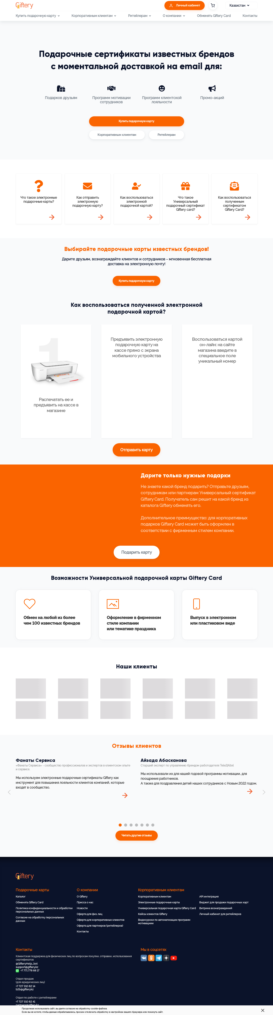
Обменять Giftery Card (214, 16)
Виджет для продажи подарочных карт (223, 902)
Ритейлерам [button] (139, 16)
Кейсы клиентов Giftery (152, 914)
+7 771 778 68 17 (27, 970)
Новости (82, 908)
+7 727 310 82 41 (25, 1001)
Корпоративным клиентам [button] (94, 16)
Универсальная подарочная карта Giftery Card (167, 908)
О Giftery (82, 896)
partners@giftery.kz (27, 1005)
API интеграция (209, 896)
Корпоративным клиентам (154, 896)
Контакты (250, 16)
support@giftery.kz (27, 967)
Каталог (20, 896)
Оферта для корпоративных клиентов (100, 919)
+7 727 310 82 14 (25, 986)
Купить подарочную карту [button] (38, 16)
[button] (9, 792)
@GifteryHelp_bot (26, 963)
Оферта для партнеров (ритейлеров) (100, 925)
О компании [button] (174, 16)
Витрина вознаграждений (215, 908)
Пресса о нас (85, 902)
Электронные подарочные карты (159, 902)
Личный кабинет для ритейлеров (220, 914)
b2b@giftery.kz (24, 989)
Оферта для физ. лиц (89, 914)
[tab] (120, 825)
